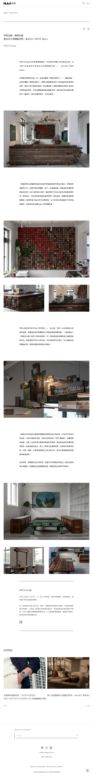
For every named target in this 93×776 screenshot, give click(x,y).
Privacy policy (41, 766)
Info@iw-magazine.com (46, 752)
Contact (60, 766)
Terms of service (52, 766)
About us (33, 766)
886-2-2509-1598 (46, 757)
